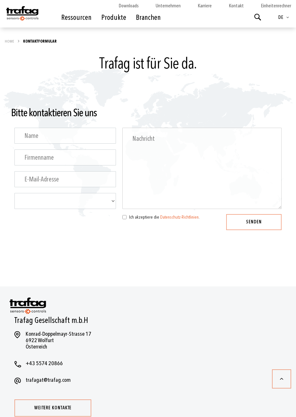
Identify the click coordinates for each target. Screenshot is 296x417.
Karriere (205, 5)
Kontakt (236, 5)
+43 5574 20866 (44, 363)
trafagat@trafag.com (48, 380)
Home (10, 41)
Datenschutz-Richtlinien (179, 217)
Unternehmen (168, 5)
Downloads (129, 5)
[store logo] (22, 15)
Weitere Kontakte (52, 408)
